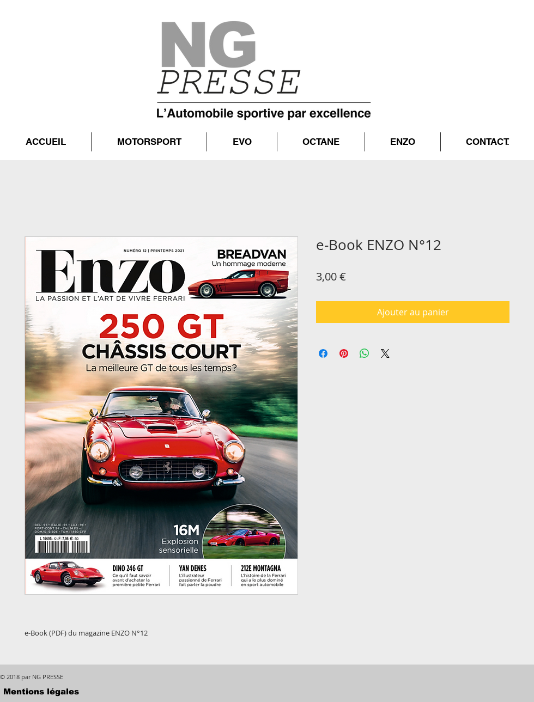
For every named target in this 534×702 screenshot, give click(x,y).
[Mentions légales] (41, 691)
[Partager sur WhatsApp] (364, 353)
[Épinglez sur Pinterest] (343, 353)
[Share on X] (385, 353)
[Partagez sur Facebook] (323, 353)
